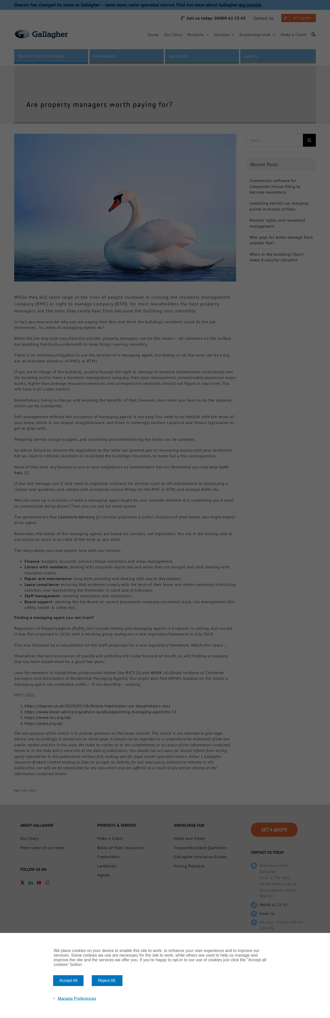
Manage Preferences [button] (77, 998)
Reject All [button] (106, 980)
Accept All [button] (68, 980)
